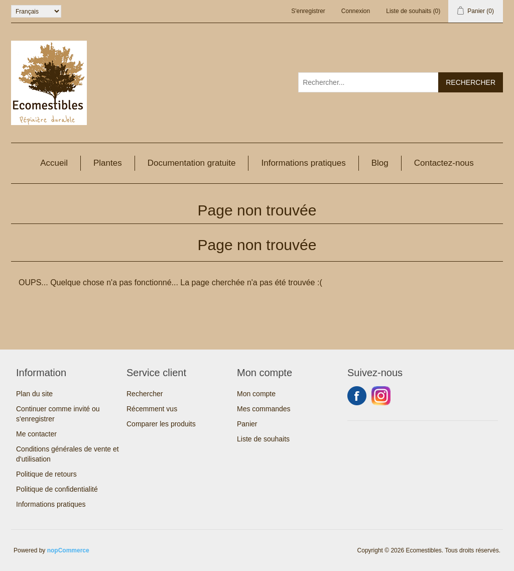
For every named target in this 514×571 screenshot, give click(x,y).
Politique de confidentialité (57, 489)
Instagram (381, 395)
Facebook (356, 395)
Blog (380, 163)
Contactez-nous (444, 163)
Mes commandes (264, 409)
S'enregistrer (308, 11)
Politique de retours (46, 474)
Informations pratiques (303, 163)
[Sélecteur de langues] (36, 11)
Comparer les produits (161, 424)
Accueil (54, 163)
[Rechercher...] (368, 82)
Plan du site (34, 394)
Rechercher (144, 394)
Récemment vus (151, 409)
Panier (247, 424)
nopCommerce (68, 550)
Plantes (107, 163)
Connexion (355, 11)
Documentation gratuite (192, 163)
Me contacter (36, 434)
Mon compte (256, 394)
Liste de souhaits (263, 439)
